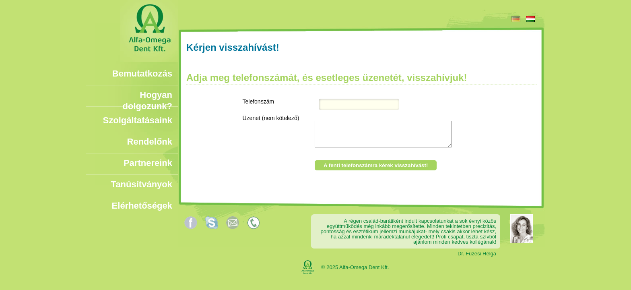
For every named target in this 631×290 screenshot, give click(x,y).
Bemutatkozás (142, 73)
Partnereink (148, 163)
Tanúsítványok (141, 184)
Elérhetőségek (142, 206)
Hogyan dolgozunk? (147, 95)
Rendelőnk (149, 142)
